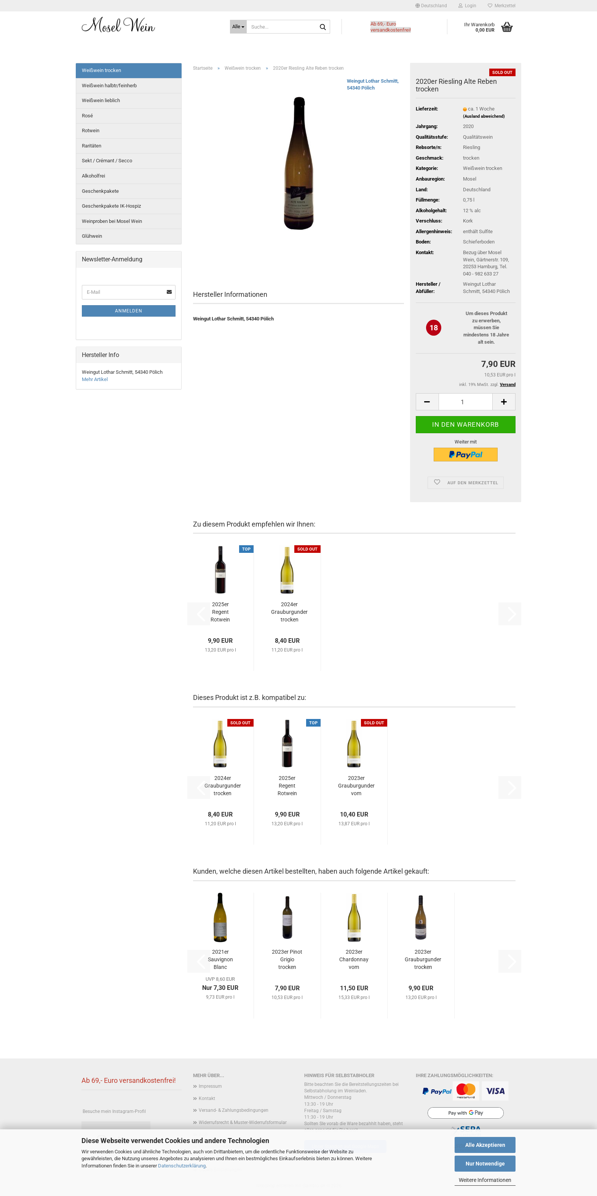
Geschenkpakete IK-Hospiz (111, 206)
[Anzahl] (466, 401)
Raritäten (91, 146)
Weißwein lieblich (101, 100)
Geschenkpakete (100, 191)
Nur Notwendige (485, 1164)
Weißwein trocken (101, 70)
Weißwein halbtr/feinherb (109, 85)
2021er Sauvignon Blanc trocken (220, 960)
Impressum (210, 1086)
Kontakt (207, 1098)
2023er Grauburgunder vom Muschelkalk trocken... (356, 786)
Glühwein (92, 236)
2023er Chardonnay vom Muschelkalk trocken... (354, 960)
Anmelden (128, 311)
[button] (431, 5)
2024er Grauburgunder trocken (289, 612)
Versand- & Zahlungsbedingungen (233, 1110)
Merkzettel (502, 5)
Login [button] (467, 5)
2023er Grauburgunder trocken (423, 959)
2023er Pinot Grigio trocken (287, 959)
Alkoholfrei (93, 176)
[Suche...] (238, 27)
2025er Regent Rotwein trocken (220, 612)
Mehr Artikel (95, 379)
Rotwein (90, 130)
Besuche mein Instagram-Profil (114, 1111)
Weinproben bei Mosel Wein (112, 221)
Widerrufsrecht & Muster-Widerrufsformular (243, 1122)
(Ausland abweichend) (484, 116)
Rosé (87, 115)
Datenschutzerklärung (182, 1166)
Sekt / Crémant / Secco (107, 160)
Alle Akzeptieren (485, 1145)
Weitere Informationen (485, 1180)
